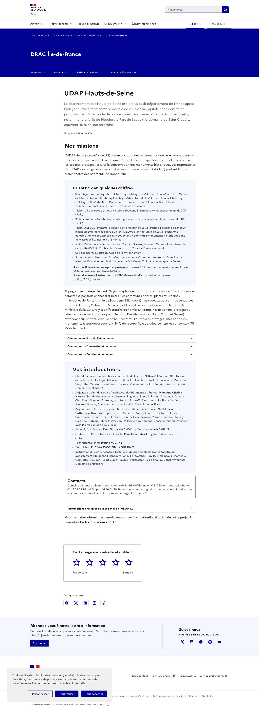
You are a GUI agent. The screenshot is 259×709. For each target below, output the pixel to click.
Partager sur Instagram (94, 603)
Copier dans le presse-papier (103, 603)
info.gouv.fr (186, 676)
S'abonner (39, 643)
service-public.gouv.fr (212, 676)
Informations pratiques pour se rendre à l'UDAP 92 (100, 509)
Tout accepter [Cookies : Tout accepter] (94, 694)
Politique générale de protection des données (175, 696)
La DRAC (59, 72)
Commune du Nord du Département (91, 338)
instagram (210, 642)
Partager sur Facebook (66, 603)
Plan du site (207, 696)
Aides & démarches (88, 24)
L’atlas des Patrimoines (96, 522)
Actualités (36, 24)
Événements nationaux (144, 24)
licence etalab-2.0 (97, 704)
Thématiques (217, 24)
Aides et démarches (121, 72)
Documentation (113, 24)
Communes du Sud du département (90, 354)
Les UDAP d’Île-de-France (89, 35)
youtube (219, 642)
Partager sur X (76, 603)
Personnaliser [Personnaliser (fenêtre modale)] (40, 694)
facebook (201, 642)
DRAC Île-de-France (40, 35)
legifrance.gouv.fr (162, 676)
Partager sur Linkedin (85, 603)
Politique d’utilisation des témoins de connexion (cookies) (120, 696)
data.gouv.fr (138, 676)
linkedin (191, 642)
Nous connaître (59, 24)
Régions (193, 24)
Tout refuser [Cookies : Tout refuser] (66, 694)
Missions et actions (63, 35)
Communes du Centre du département (92, 346)
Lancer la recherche (225, 9)
